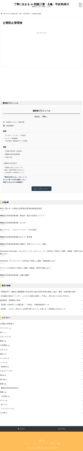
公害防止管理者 (7, 324)
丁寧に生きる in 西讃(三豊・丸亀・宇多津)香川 (41, 4)
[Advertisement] (24, 49)
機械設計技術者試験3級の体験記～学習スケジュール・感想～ (24, 244)
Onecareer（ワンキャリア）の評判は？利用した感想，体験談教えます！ (28, 261)
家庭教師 (5, 367)
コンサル (4, 358)
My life (3, 379)
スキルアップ (6, 371)
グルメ (3, 350)
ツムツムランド (7, 408)
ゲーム (3, 400)
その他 (3, 413)
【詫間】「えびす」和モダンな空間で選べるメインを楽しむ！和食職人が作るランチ (33, 309)
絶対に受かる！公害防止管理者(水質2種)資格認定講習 (21, 208)
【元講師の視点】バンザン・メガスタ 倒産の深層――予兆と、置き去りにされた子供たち (35, 296)
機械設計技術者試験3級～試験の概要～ (15, 275)
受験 (3, 392)
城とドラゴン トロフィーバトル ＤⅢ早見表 (18, 230)
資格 (3, 384)
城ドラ (4, 404)
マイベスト (5, 328)
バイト (3, 362)
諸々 (3, 332)
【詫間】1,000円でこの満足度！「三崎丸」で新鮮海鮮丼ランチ (24, 305)
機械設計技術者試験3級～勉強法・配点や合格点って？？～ (23, 215)
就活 (3, 354)
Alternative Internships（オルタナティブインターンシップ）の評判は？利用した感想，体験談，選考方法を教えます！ (41, 252)
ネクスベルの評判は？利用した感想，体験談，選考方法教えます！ (26, 268)
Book (3, 375)
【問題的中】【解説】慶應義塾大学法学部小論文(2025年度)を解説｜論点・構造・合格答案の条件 (38, 292)
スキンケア (5, 337)
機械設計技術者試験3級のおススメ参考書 (16, 237)
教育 (3, 341)
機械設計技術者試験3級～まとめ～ (13, 223)
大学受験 (5, 345)
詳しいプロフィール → (41, 189)
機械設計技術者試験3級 (10, 388)
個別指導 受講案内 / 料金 (10, 300)
